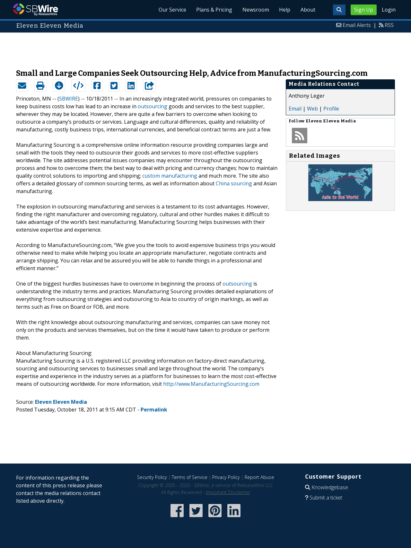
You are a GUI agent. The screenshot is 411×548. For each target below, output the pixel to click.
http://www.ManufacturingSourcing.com (211, 383)
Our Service (171, 9)
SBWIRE (68, 98)
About (307, 9)
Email (295, 108)
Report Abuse (259, 477)
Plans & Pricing (214, 9)
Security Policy (152, 477)
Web (312, 108)
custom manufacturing (169, 175)
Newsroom (255, 9)
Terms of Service (189, 477)
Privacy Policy (226, 477)
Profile (331, 108)
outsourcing (152, 106)
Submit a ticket (326, 497)
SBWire (35, 9)
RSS (389, 25)
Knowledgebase (329, 487)
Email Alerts (357, 25)
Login (389, 9)
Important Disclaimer (228, 492)
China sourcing (234, 183)
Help (284, 9)
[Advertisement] (205, 47)
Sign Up (363, 9)
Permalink (154, 409)
